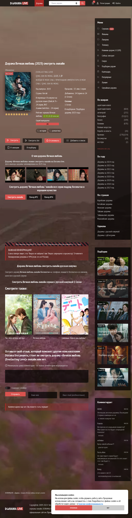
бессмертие (109, 138)
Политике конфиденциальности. (90, 503)
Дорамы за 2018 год (105, 184)
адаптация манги (111, 108)
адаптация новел (111, 105)
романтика (56, 130)
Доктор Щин (103, 447)
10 (29, 114)
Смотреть (12, 140)
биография (109, 116)
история (43, 130)
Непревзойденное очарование (109, 476)
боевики (108, 123)
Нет (108, 508)
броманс (108, 134)
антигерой (109, 112)
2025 (49, 88)
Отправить (15, 394)
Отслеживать (52, 140)
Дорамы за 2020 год (105, 176)
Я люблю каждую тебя (106, 419)
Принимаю (73, 508)
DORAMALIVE (9, 493)
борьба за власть (112, 131)
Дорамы (39, 3)
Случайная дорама (109, 87)
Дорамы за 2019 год (105, 180)
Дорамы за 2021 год (105, 172)
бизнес (107, 119)
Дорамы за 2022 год (105, 169)
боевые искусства (112, 127)
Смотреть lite (32, 140)
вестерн (108, 142)
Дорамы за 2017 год (105, 187)
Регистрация (103, 3)
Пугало (100, 436)
